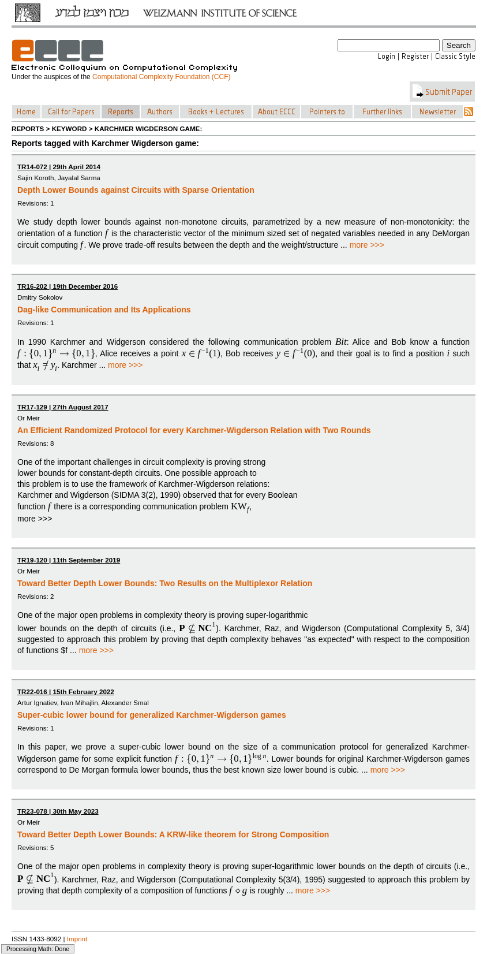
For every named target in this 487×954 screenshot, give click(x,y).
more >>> (367, 244)
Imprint (77, 938)
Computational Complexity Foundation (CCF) (161, 77)
